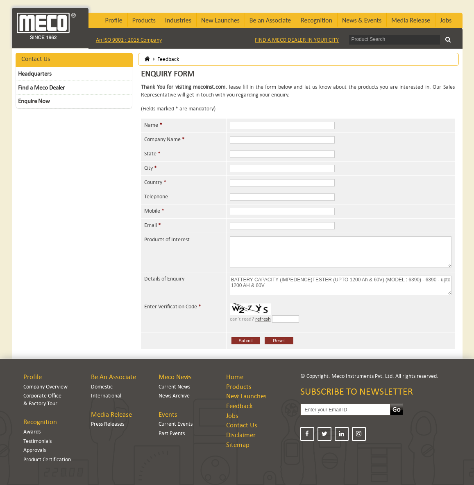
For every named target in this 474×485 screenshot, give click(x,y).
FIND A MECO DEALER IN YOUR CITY (297, 40)
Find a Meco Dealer (41, 87)
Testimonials (37, 441)
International (106, 396)
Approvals (34, 450)
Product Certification (47, 459)
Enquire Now (34, 101)
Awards (32, 432)
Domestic (102, 387)
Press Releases (107, 424)
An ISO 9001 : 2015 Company (129, 40)
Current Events (176, 424)
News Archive (174, 396)
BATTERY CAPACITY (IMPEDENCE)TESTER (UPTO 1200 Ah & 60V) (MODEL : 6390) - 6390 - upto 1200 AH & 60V (341, 285)
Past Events (172, 433)
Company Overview (45, 387)
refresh (263, 319)
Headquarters (35, 73)
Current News (174, 387)
